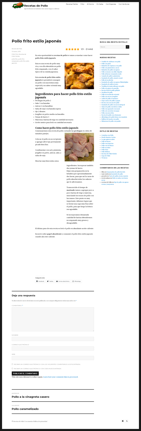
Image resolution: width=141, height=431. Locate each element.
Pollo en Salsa (105, 147)
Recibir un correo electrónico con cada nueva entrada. (38, 368)
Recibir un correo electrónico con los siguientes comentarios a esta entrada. (47, 364)
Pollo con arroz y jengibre (109, 96)
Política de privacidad (40, 421)
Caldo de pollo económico (109, 98)
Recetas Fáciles (72, 4)
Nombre (15, 335)
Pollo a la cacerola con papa (110, 111)
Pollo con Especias (107, 143)
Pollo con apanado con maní (110, 109)
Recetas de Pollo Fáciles (109, 154)
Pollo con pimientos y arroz (110, 68)
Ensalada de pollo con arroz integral (113, 105)
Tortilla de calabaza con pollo (110, 61)
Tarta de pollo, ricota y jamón (118, 176)
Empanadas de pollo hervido (116, 172)
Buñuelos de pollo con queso (110, 70)
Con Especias (111, 4)
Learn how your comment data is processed (60, 377)
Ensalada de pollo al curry (109, 84)
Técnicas (104, 158)
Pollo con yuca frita (107, 113)
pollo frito (15, 59)
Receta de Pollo (17, 48)
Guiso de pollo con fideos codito (111, 107)
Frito (82, 4)
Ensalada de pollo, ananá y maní (111, 78)
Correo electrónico (20, 344)
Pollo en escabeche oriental (110, 94)
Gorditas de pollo (107, 92)
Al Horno (90, 4)
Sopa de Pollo (105, 156)
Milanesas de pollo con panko (111, 121)
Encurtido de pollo (117, 174)
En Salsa (100, 4)
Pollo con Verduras (107, 145)
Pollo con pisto (106, 64)
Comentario (17, 305)
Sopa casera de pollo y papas (110, 101)
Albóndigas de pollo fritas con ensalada (114, 117)
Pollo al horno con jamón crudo (111, 74)
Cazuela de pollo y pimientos (110, 76)
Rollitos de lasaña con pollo (110, 119)
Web (13, 354)
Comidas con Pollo (107, 135)
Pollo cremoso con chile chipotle (111, 72)
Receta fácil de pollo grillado (110, 90)
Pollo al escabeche (107, 80)
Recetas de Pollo (36, 5)
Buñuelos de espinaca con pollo (111, 66)
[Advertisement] (59, 24)
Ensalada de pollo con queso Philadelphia (114, 82)
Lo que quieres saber (108, 139)
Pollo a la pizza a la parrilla (110, 88)
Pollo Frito (15, 54)
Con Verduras (124, 4)
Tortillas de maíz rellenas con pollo (112, 86)
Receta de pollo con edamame (111, 115)
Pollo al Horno (106, 141)
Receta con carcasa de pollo (110, 103)
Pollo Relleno (105, 152)
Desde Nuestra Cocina (108, 137)
